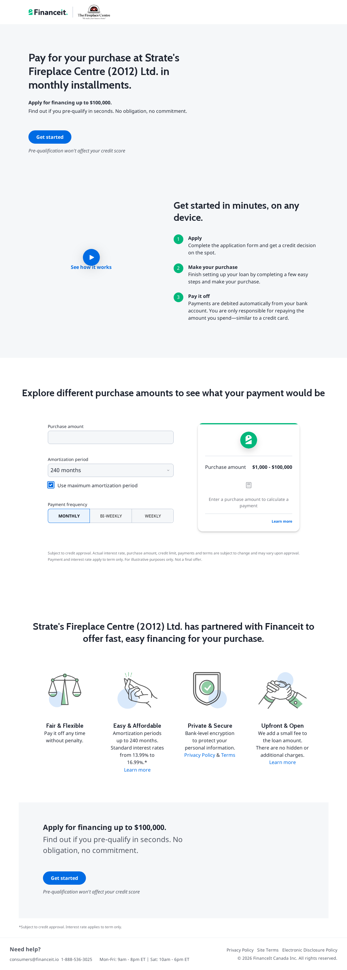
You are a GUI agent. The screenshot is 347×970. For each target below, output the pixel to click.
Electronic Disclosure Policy (309, 950)
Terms (228, 755)
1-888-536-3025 (76, 959)
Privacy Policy (199, 755)
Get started (50, 137)
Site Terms (268, 950)
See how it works (91, 267)
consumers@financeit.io (34, 959)
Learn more (282, 521)
